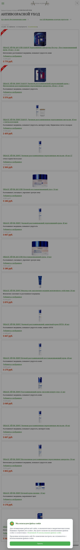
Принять (40, 543)
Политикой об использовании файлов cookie (44, 532)
